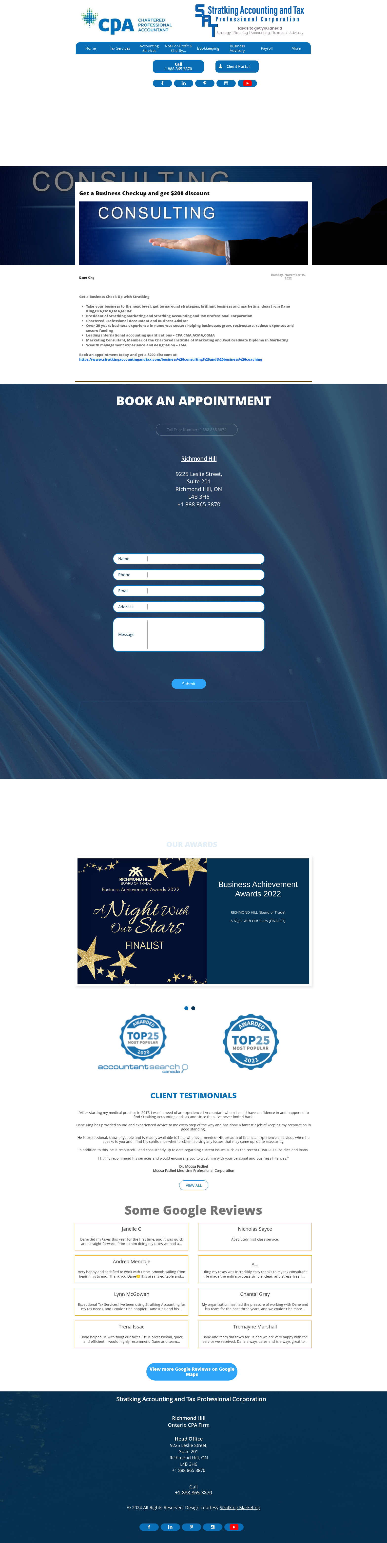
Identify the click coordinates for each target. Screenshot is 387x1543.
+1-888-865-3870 (193, 1492)
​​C (191, 1486)
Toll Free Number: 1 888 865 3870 (197, 429)
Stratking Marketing (240, 1507)
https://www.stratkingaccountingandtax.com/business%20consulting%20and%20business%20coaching (170, 359)
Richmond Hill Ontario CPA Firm (189, 1421)
